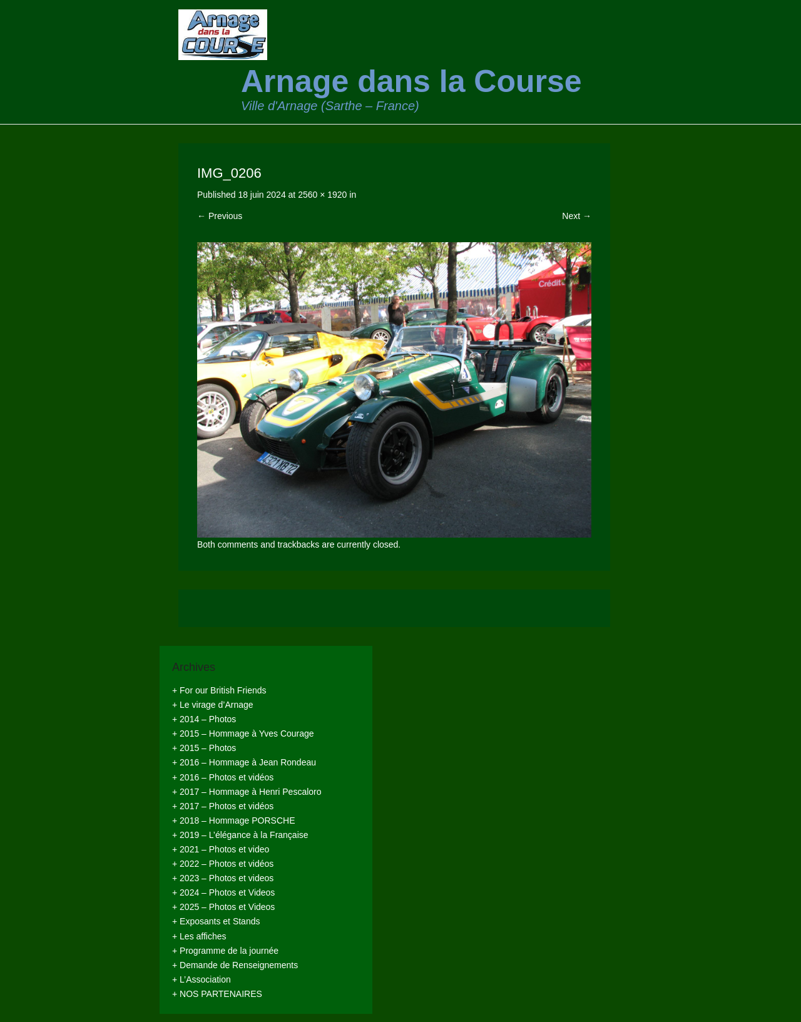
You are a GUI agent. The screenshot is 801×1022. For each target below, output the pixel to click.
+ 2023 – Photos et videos (222, 878)
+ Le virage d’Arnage (212, 705)
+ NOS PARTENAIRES (217, 994)
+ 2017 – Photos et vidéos (222, 806)
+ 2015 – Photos (204, 748)
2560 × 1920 (322, 195)
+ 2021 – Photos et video (220, 849)
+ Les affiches (199, 936)
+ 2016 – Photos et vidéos (222, 777)
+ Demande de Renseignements (235, 965)
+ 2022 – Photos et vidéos (222, 864)
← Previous (219, 216)
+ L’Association (201, 979)
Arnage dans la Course (411, 81)
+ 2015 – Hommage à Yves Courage (243, 733)
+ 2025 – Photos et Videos (223, 907)
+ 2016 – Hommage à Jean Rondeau (244, 762)
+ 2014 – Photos (204, 719)
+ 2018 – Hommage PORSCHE (233, 820)
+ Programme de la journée (225, 951)
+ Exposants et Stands (216, 921)
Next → (576, 216)
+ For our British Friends (219, 690)
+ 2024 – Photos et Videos (223, 892)
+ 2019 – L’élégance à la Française (240, 835)
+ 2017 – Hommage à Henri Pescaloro (247, 792)
